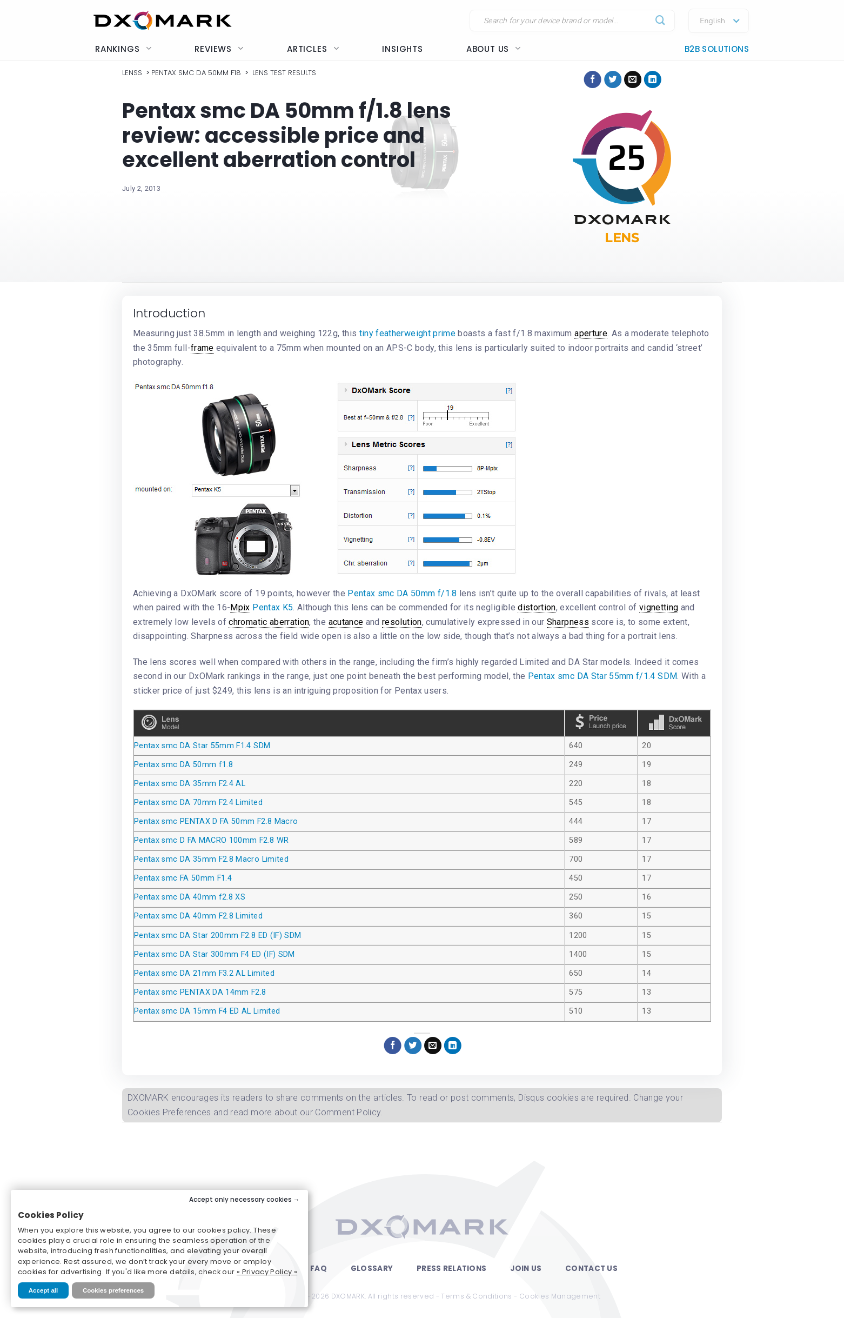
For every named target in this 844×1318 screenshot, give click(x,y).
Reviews (219, 49)
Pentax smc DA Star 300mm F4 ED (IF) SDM (214, 954)
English (712, 21)
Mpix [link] (240, 607)
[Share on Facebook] (592, 79)
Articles (313, 49)
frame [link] (202, 348)
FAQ (318, 1268)
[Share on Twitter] (612, 79)
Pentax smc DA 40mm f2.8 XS (189, 897)
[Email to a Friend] (632, 79)
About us (493, 49)
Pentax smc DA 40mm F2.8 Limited (198, 916)
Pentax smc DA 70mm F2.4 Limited (198, 802)
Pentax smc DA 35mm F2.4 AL (189, 783)
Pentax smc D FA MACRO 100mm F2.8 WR (211, 840)
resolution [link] (402, 622)
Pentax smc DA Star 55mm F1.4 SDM (202, 745)
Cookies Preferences (169, 1112)
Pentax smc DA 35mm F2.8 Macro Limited (211, 859)
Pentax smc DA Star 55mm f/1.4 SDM (603, 676)
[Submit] (660, 21)
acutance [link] (346, 622)
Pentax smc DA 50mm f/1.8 (402, 593)
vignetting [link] (659, 607)
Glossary (372, 1268)
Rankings (123, 49)
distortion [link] (537, 607)
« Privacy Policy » (267, 1271)
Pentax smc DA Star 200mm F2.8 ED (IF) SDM (217, 935)
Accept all (43, 1290)
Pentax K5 (272, 607)
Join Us (525, 1268)
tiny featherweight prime (407, 333)
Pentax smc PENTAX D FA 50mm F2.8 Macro (216, 821)
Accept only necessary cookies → (244, 1199)
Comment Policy (347, 1112)
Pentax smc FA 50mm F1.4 (183, 878)
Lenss (132, 73)
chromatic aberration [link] (269, 622)
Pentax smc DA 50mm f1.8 (183, 764)
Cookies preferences (113, 1290)
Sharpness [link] (568, 622)
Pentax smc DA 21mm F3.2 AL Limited (204, 973)
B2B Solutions (717, 49)
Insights (402, 49)
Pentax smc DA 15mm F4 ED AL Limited (207, 1011)
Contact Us (591, 1268)
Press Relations (451, 1268)
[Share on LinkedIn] (652, 79)
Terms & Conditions (476, 1296)
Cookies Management (559, 1296)
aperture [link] (590, 333)
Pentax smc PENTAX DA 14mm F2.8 (200, 992)
